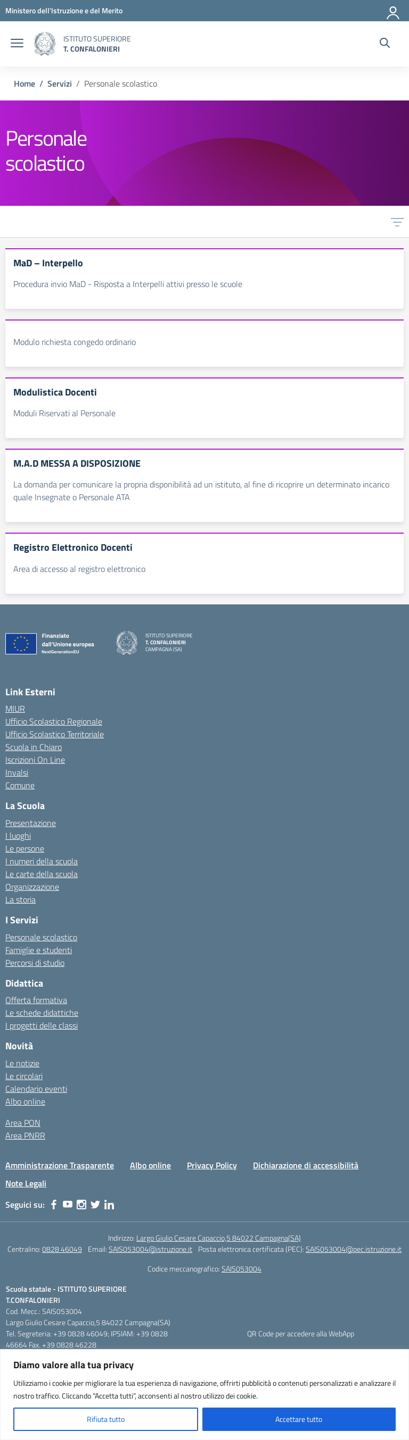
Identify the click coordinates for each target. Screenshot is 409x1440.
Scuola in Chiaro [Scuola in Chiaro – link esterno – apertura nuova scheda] (33, 746)
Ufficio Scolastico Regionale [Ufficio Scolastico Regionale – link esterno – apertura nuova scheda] (53, 721)
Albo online (25, 1101)
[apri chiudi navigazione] (17, 44)
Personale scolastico (41, 937)
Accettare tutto (298, 1419)
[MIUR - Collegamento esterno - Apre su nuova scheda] (63, 10)
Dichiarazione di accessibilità (305, 1165)
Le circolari (24, 1076)
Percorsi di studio (34, 962)
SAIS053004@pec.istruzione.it (354, 1248)
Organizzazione (32, 886)
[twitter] (95, 1204)
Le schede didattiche (41, 1012)
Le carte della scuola (41, 874)
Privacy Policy (212, 1165)
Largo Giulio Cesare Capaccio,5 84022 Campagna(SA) (218, 1237)
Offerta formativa (36, 999)
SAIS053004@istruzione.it (150, 1248)
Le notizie (22, 1063)
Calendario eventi (36, 1088)
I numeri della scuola (41, 861)
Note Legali (25, 1183)
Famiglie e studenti (38, 950)
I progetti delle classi (41, 1025)
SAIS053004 (241, 1268)
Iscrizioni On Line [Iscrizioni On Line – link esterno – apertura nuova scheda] (35, 759)
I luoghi (18, 835)
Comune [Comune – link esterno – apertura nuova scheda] (20, 785)
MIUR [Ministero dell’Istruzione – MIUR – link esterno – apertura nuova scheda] (15, 708)
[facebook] (54, 1204)
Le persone (24, 848)
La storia (20, 899)
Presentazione (30, 822)
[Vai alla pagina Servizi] (59, 83)
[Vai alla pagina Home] (24, 83)
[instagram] (81, 1204)
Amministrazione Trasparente (59, 1165)
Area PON (22, 1122)
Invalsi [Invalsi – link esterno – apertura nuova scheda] (16, 772)
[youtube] (67, 1204)
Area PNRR (25, 1135)
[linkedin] (109, 1204)
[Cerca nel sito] (385, 44)
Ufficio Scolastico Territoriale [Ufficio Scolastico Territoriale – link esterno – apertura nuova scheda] (54, 734)
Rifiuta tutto (106, 1419)
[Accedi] (393, 11)
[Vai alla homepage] (44, 44)
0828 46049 (62, 1248)
